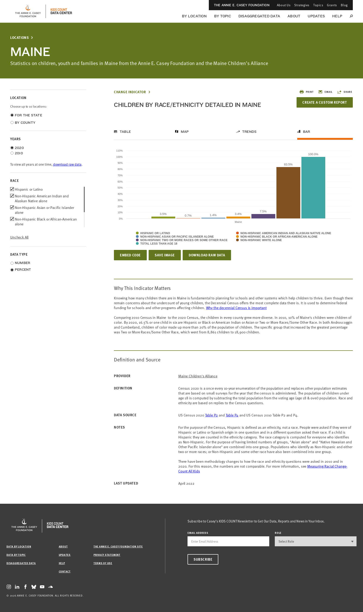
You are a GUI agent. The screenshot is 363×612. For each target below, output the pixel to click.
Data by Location (18, 546)
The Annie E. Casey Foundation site (118, 546)
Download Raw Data (207, 255)
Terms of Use (103, 563)
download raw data (67, 164)
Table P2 (211, 414)
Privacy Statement (107, 554)
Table (125, 132)
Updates (316, 16)
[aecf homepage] (28, 11)
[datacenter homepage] (61, 11)
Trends (249, 132)
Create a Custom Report (324, 102)
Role (278, 532)
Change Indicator (130, 92)
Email (325, 92)
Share (344, 92)
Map (185, 132)
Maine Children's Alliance (197, 375)
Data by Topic (16, 554)
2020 (19, 148)
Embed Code (130, 255)
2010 (19, 153)
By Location (194, 16)
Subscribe (203, 559)
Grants (332, 5)
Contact (65, 571)
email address (198, 532)
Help (337, 16)
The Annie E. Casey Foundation (241, 5)
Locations (19, 37)
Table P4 (232, 414)
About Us (284, 5)
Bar (306, 132)
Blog (344, 5)
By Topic (222, 16)
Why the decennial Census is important (236, 307)
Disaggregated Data (259, 16)
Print (306, 92)
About (294, 16)
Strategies (302, 5)
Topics (318, 5)
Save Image (165, 255)
